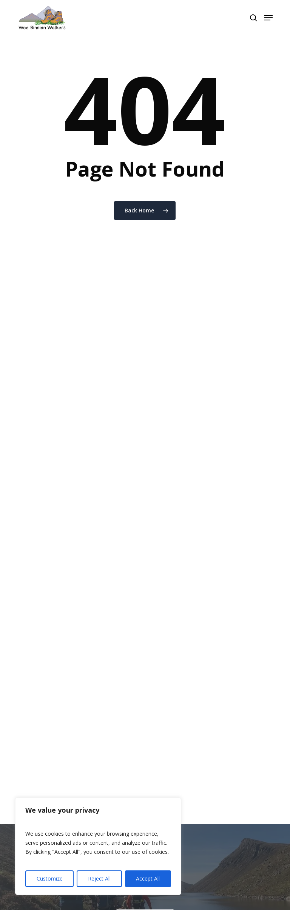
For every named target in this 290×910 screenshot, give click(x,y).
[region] (98, 846)
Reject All (99, 878)
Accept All (148, 878)
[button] (268, 18)
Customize (50, 878)
